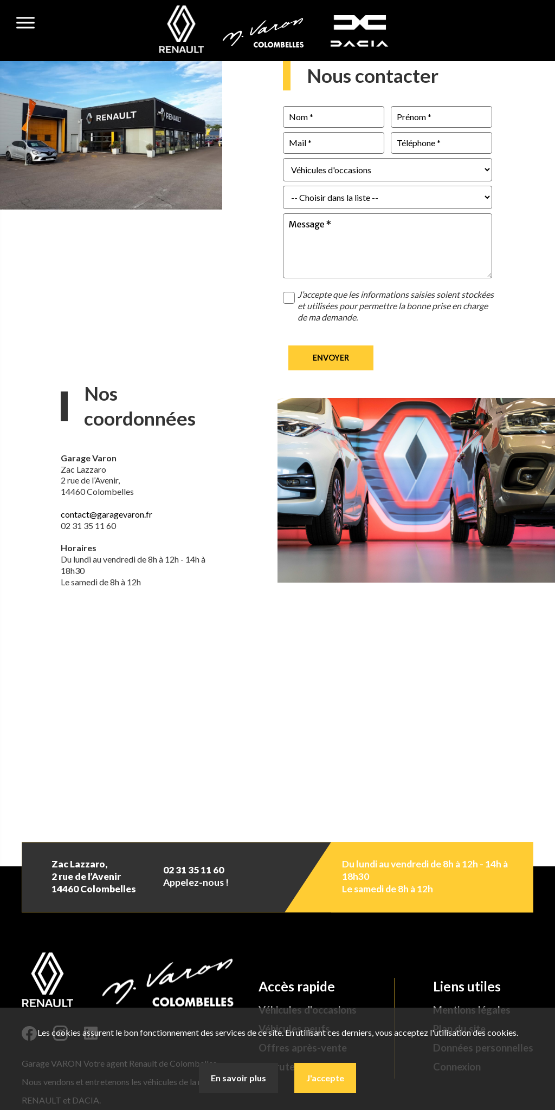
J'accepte (325, 1078)
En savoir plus (238, 1078)
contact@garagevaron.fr (106, 514)
